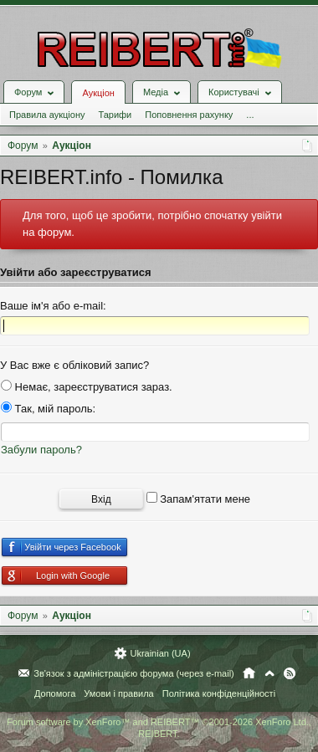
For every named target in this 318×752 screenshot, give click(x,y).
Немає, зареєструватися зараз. (86, 387)
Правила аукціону (47, 115)
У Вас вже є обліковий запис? (74, 365)
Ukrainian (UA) (160, 653)
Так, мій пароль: (48, 408)
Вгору (269, 673)
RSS (289, 673)
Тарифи (114, 115)
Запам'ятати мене (198, 499)
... (250, 115)
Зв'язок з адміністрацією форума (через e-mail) (133, 673)
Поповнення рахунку (189, 115)
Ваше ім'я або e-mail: (53, 305)
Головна (249, 673)
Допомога (54, 693)
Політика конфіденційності (218, 693)
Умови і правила (118, 693)
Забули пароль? (41, 449)
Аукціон (98, 93)
